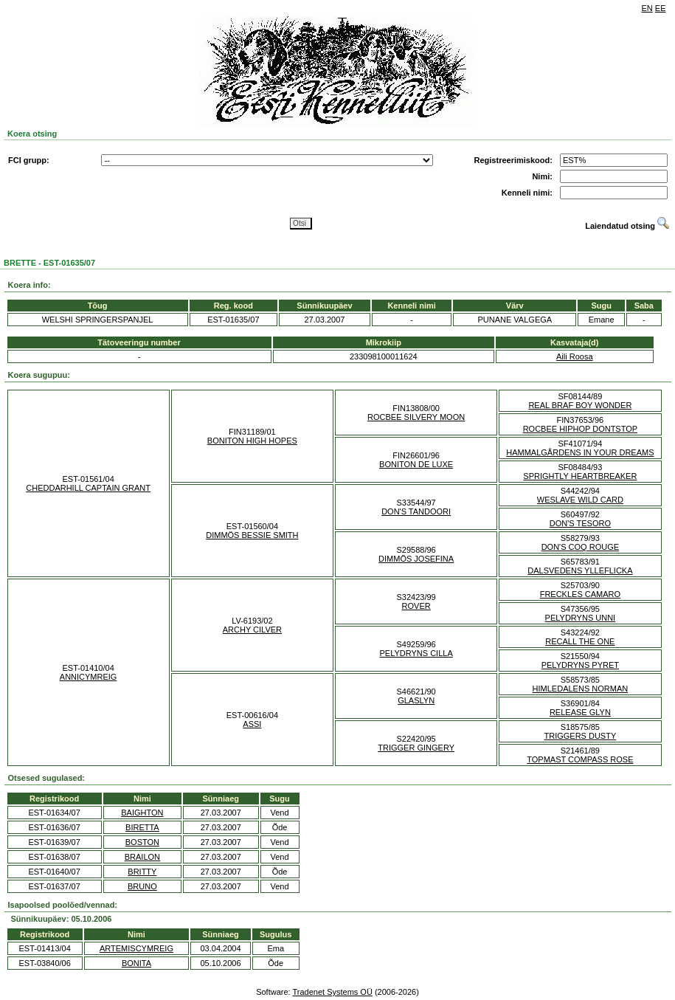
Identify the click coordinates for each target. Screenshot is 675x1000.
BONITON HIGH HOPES (252, 440)
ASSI (252, 724)
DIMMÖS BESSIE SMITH (252, 535)
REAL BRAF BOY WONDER (579, 405)
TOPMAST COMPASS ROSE (580, 759)
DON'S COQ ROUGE (580, 546)
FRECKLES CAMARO (580, 594)
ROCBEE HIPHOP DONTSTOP (580, 428)
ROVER (416, 605)
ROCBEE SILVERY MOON (416, 417)
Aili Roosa (574, 356)
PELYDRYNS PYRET (580, 665)
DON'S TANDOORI (416, 511)
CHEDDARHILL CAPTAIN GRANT (88, 487)
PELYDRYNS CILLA (416, 653)
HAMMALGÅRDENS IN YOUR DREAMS (580, 452)
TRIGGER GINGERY (416, 747)
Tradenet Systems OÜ (332, 991)
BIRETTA (142, 827)
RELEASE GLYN (580, 712)
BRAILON (142, 856)
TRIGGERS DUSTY (580, 735)
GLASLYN (416, 700)
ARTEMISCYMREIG (136, 948)
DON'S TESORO (580, 523)
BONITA (136, 963)
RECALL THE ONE (580, 641)
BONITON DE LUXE (416, 464)
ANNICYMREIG (88, 676)
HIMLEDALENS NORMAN (581, 688)
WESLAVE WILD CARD (580, 499)
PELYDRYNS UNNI (580, 617)
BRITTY (142, 871)
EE (660, 8)
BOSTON (142, 842)
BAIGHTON (142, 812)
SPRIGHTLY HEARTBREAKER (580, 476)
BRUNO (142, 886)
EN (647, 8)
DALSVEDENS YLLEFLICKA (579, 570)
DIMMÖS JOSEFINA (416, 558)
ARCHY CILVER (252, 629)
